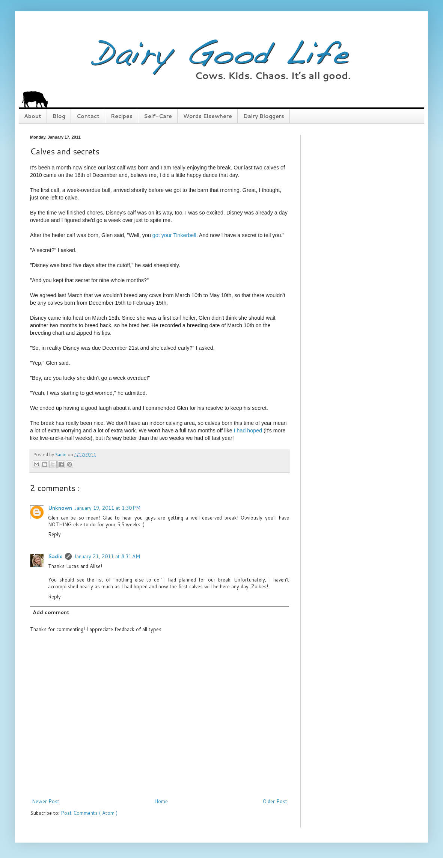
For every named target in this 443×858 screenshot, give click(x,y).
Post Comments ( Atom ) (89, 813)
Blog (59, 116)
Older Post (275, 801)
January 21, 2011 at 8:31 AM (107, 556)
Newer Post (45, 801)
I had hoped (248, 430)
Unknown (60, 508)
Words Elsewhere (207, 116)
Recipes (122, 116)
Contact (88, 116)
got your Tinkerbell (174, 235)
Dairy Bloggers (263, 116)
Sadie (55, 556)
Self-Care (158, 116)
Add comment (51, 612)
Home (161, 801)
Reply (54, 534)
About (32, 116)
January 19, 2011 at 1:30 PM (107, 508)
